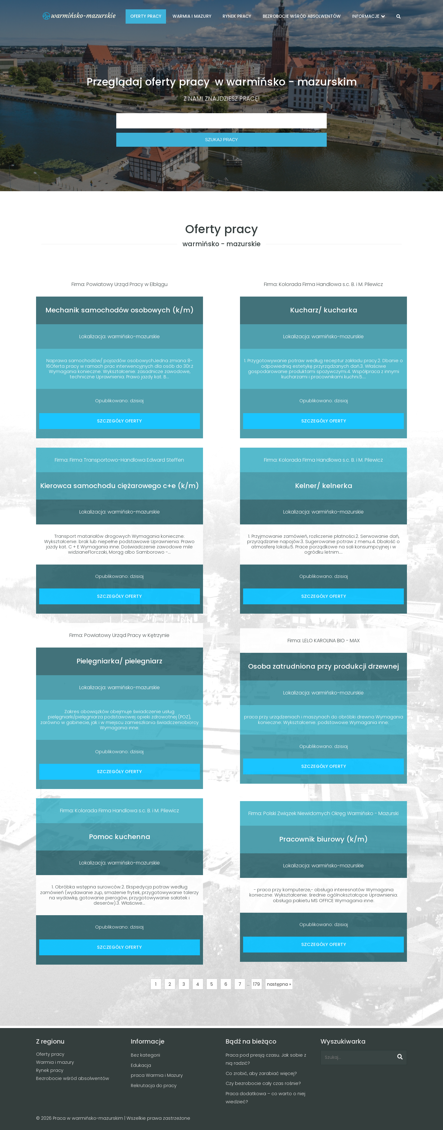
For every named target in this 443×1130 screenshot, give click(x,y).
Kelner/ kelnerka (323, 486)
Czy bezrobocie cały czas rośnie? (263, 1083)
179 (256, 984)
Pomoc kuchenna (119, 837)
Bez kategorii (145, 1055)
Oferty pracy (50, 1054)
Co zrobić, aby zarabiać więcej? (261, 1073)
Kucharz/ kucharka (323, 310)
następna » (279, 984)
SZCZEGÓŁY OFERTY (119, 421)
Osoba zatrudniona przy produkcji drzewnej (323, 666)
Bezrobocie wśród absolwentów (72, 1078)
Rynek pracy (49, 1070)
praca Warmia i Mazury (157, 1075)
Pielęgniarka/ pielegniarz (119, 661)
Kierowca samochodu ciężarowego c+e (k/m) (119, 486)
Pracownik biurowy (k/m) (323, 839)
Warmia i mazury (55, 1062)
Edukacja (141, 1065)
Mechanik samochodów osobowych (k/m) (119, 310)
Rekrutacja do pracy (154, 1085)
